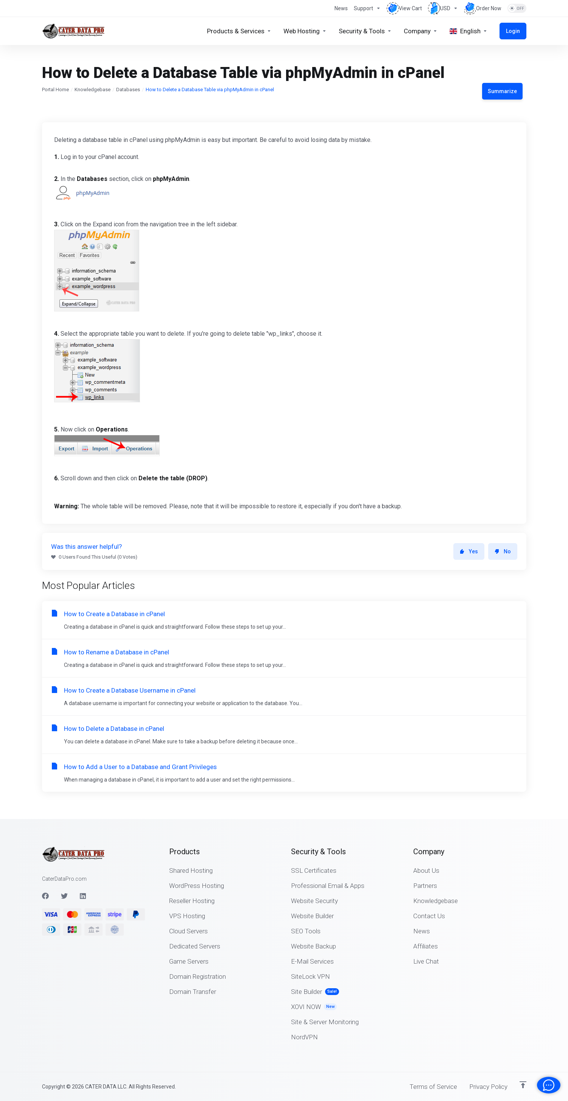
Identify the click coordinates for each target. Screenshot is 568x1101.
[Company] (421, 31)
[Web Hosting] (305, 31)
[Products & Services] (239, 31)
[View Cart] (404, 8)
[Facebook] (45, 895)
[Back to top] (523, 1084)
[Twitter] (64, 895)
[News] (341, 8)
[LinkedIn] (83, 895)
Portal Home (55, 89)
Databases (128, 89)
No (503, 551)
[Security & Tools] (365, 31)
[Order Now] (482, 8)
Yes (469, 551)
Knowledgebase (92, 89)
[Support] (367, 8)
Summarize (502, 91)
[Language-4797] (468, 31)
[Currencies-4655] (443, 8)
